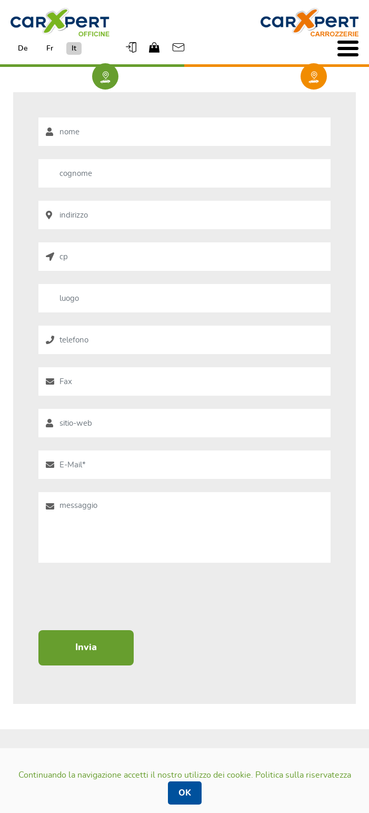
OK (184, 793)
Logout (132, 47)
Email (178, 47)
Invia (86, 647)
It (74, 48)
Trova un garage (105, 77)
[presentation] (118, 596)
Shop (155, 47)
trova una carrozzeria (313, 77)
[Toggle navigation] (347, 48)
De (23, 48)
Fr (49, 48)
